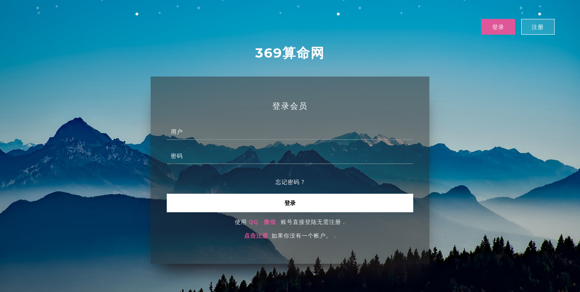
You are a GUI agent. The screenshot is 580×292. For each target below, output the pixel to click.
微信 (270, 222)
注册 (538, 27)
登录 (498, 27)
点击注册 (256, 236)
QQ (254, 222)
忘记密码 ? (290, 182)
